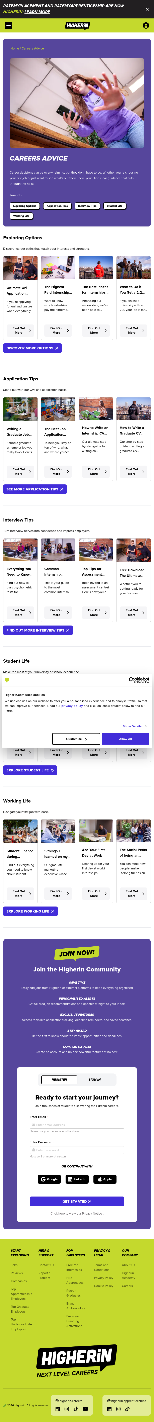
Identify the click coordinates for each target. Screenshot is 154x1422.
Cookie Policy (103, 1286)
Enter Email (39, 1117)
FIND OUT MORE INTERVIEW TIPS (38, 630)
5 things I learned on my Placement (56, 856)
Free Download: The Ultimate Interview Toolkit (133, 575)
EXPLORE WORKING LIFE (30, 911)
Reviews (17, 1273)
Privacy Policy (103, 1277)
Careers (127, 1286)
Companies (19, 1281)
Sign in (95, 1080)
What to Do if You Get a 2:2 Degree (131, 292)
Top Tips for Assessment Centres (92, 574)
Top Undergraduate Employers (21, 1324)
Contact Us (46, 1265)
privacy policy (72, 705)
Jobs (14, 1265)
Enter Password (42, 1142)
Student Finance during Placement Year (20, 856)
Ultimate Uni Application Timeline (17, 293)
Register (59, 1080)
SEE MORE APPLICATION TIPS (35, 489)
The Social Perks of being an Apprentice (133, 855)
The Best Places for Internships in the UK (96, 292)
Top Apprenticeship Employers (21, 1294)
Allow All (125, 739)
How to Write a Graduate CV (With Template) (132, 433)
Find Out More (22, 330)
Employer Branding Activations (74, 1321)
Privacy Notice (92, 1213)
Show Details (132, 726)
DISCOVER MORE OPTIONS (32, 348)
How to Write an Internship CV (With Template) (95, 433)
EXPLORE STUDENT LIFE (30, 770)
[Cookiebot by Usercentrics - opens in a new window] (131, 680)
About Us (128, 1265)
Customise (76, 739)
